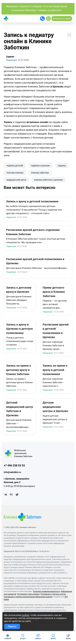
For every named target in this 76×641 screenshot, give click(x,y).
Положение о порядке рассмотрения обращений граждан (28, 597)
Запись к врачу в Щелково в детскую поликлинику (19, 329)
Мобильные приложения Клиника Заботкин (23, 453)
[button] (68, 636)
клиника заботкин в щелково (48, 180)
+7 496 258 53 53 (14, 465)
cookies (25, 615)
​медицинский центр (16, 180)
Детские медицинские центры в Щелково (55, 407)
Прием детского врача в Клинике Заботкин (54, 292)
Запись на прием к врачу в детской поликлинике (55, 370)
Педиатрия (11, 217)
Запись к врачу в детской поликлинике (32, 202)
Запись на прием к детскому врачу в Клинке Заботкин (18, 370)
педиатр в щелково (40, 165)
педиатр (62, 165)
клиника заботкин (40, 172)
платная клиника (15, 172)
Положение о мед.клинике (28, 595)
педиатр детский (15, 165)
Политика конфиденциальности (46, 592)
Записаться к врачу (62, 18)
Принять (12, 626)
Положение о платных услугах (53, 595)
